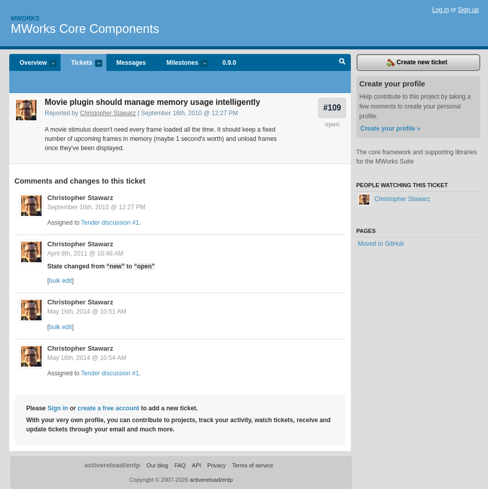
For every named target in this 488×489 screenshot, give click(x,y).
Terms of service (252, 465)
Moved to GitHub (381, 243)
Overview (33, 63)
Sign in (57, 408)
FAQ (179, 465)
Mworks (25, 18)
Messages (131, 62)
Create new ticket (417, 63)
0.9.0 (229, 62)
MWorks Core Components (85, 28)
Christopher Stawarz (108, 113)
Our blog (157, 465)
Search (342, 62)
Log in (440, 9)
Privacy (216, 465)
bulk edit (60, 280)
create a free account (108, 408)
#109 (332, 107)
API (196, 465)
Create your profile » (391, 128)
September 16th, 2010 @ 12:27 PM (96, 207)
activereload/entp (112, 465)
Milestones (182, 63)
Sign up (468, 9)
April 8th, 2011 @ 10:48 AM (85, 253)
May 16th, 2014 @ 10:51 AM (86, 311)
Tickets (81, 63)
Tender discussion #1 (110, 222)
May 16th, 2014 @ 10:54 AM (86, 357)
